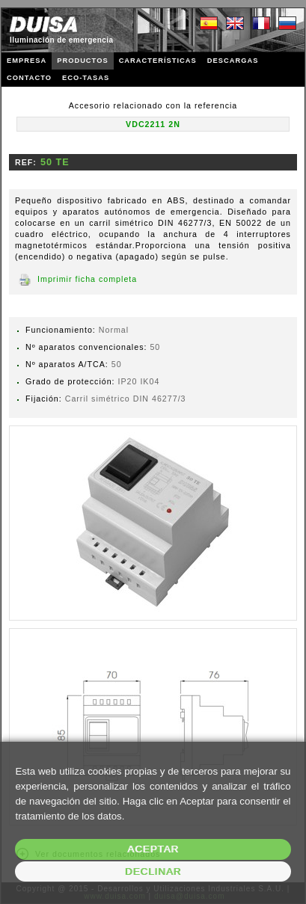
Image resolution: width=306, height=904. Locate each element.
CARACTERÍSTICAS (158, 60)
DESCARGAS (233, 60)
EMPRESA (26, 60)
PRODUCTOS (82, 60)
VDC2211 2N (153, 124)
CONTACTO (29, 78)
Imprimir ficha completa (87, 278)
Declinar (153, 871)
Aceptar (153, 849)
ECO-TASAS (85, 78)
